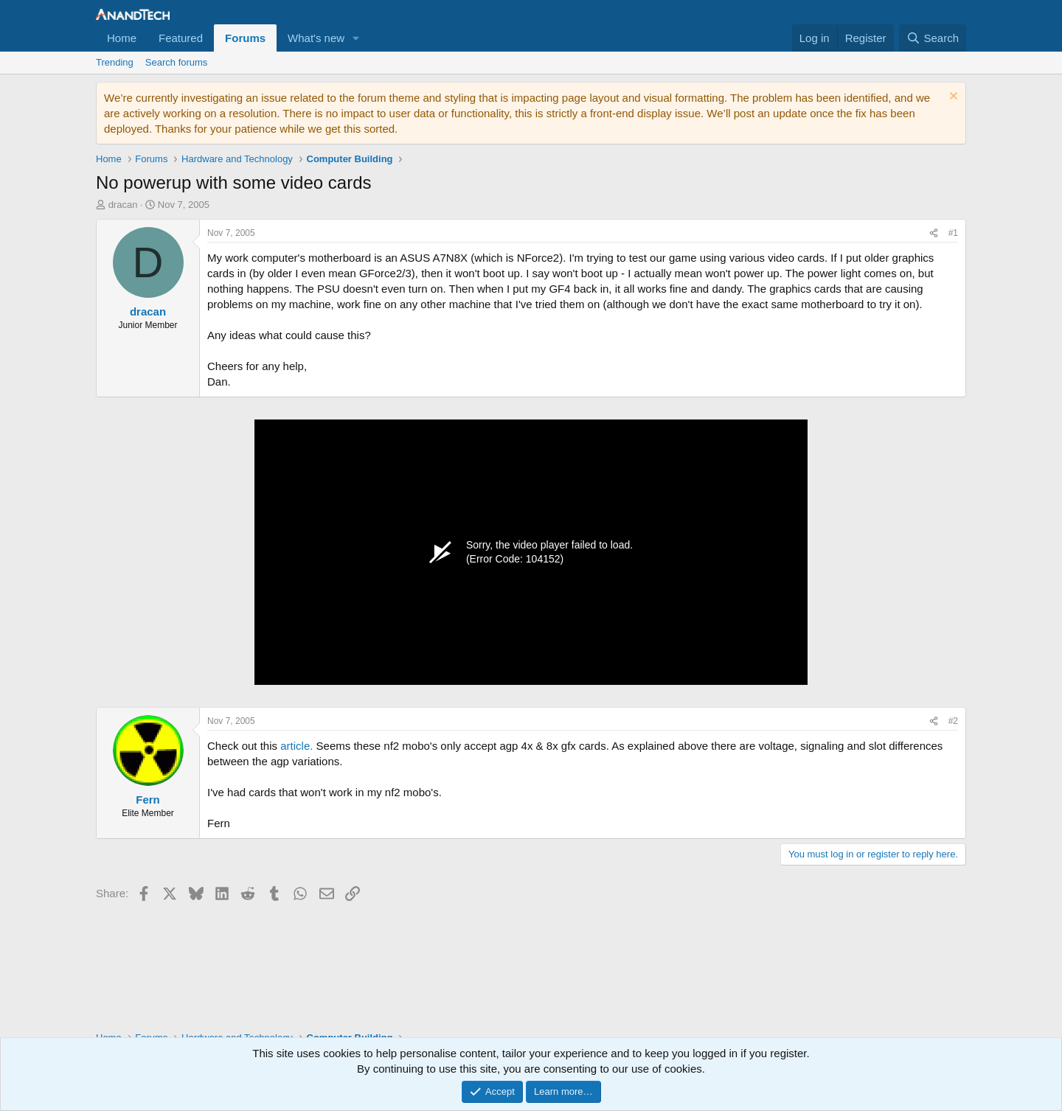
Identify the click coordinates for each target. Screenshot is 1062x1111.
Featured (181, 38)
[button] (356, 38)
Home (121, 38)
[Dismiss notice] (951, 97)
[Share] (933, 233)
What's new (316, 38)
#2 (953, 721)
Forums (245, 38)
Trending (114, 62)
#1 (953, 233)
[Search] (932, 38)
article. (296, 745)
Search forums (176, 62)
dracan (123, 204)
